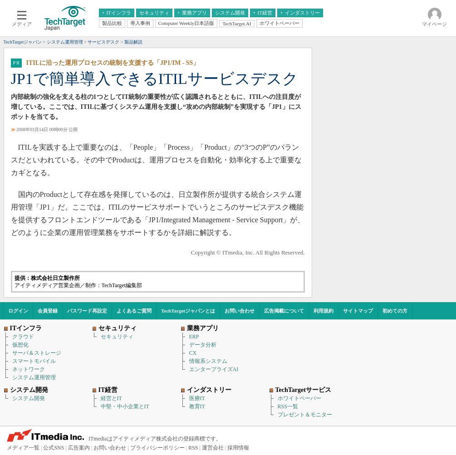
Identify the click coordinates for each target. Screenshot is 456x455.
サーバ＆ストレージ (36, 353)
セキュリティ (117, 336)
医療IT (197, 398)
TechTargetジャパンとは (188, 310)
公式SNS (53, 448)
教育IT (197, 406)
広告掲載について (284, 310)
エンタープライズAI (214, 369)
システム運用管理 (34, 377)
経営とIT (111, 398)
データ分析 (202, 345)
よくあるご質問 (134, 310)
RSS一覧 (288, 406)
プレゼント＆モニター (305, 414)
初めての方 (394, 310)
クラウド (23, 336)
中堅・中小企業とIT (125, 406)
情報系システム (208, 361)
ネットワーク (28, 369)
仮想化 (20, 345)
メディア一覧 (23, 448)
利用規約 (323, 310)
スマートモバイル (34, 361)
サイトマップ (358, 310)
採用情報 (238, 448)
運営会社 (213, 448)
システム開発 (28, 398)
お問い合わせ (240, 310)
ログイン (18, 310)
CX (193, 353)
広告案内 (79, 448)
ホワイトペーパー (299, 398)
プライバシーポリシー (157, 448)
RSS (193, 448)
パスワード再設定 (87, 310)
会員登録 (48, 310)
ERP (194, 336)
